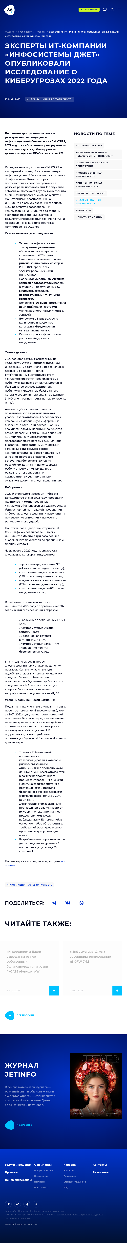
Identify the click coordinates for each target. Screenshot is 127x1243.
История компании (44, 1170)
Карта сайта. (11, 1211)
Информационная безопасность (29, 885)
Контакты (100, 1164)
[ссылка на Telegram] (8, 1204)
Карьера (70, 1164)
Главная (9, 32)
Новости (40, 32)
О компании (43, 1164)
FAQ (66, 1187)
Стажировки (70, 1176)
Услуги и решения (18, 1164)
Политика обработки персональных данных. (41, 1211)
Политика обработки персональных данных (80, 1214)
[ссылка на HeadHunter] (36, 1204)
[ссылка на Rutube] (17, 1204)
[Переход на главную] (34, 10)
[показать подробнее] (19, 1015)
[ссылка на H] (26, 1204)
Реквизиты (101, 1172)
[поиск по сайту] (112, 10)
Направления (41, 1176)
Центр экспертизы (18, 1180)
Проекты (11, 1172)
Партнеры (39, 1182)
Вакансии (69, 1170)
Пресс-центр (25, 32)
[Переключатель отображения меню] (119, 10)
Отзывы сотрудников (75, 1182)
